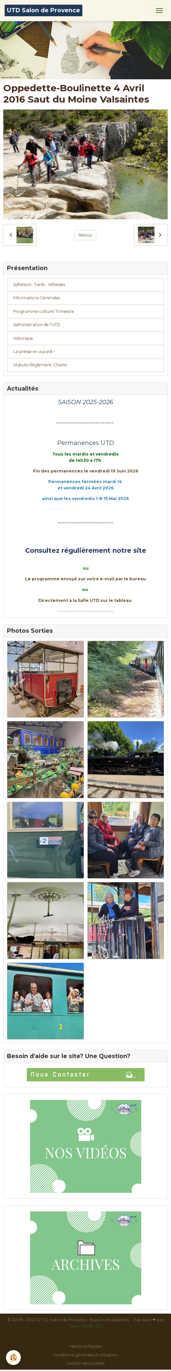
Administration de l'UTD (36, 324)
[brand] (43, 10)
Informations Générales (36, 297)
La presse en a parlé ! (34, 351)
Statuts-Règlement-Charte (40, 364)
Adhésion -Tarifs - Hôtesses (39, 284)
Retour (85, 235)
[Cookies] (13, 1357)
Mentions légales (85, 1346)
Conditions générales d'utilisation (85, 1354)
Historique (23, 338)
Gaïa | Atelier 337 (85, 1326)
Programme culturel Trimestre (43, 311)
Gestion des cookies (85, 1363)
